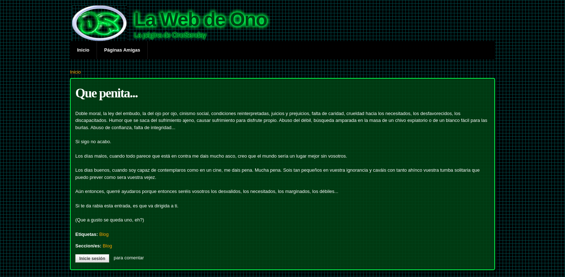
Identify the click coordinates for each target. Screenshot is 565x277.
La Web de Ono (200, 19)
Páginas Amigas (122, 50)
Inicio (83, 50)
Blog (103, 234)
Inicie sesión (92, 258)
